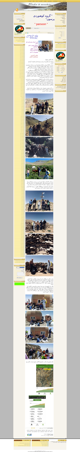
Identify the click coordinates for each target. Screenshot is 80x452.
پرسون (39, 431)
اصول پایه (63, 22)
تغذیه (64, 23)
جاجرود (65, 441)
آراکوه (59, 441)
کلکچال (46, 430)
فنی (64, 19)
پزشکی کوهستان (62, 20)
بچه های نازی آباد (29, 431)
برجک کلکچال (43, 430)
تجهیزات (63, 21)
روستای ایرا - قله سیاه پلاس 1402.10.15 (21, 41)
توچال (48, 431)
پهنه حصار (59, 87)
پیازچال (36, 430)
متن (20, 274)
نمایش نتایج (64, 39)
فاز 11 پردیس (62, 441)
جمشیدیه (49, 430)
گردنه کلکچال (39, 430)
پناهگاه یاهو (31, 430)
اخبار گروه (63, 17)
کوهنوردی (46, 431)
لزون (34, 430)
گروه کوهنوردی (42, 431)
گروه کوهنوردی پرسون (34, 431)
